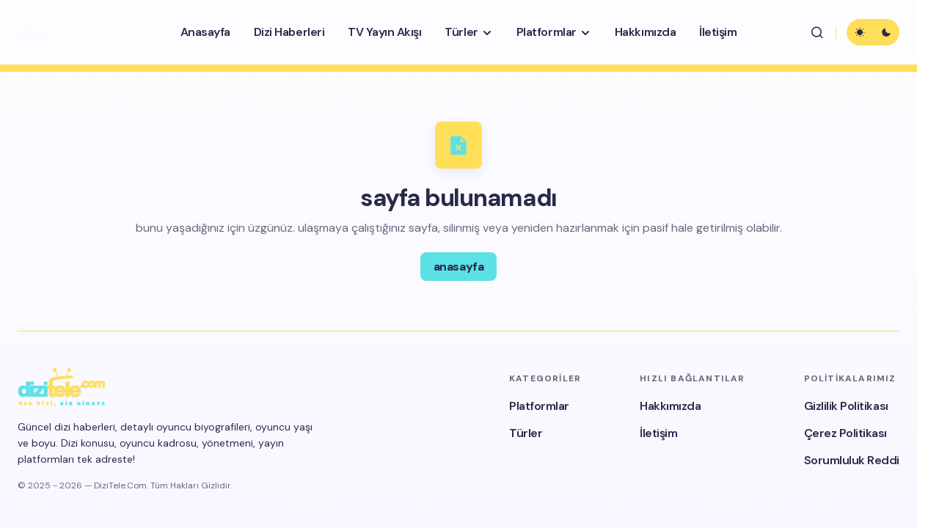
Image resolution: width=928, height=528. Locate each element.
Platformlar (539, 406)
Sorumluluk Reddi (851, 460)
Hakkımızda (670, 406)
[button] (817, 32)
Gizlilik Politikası (846, 406)
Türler (525, 433)
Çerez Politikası (845, 433)
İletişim (658, 433)
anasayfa (458, 266)
